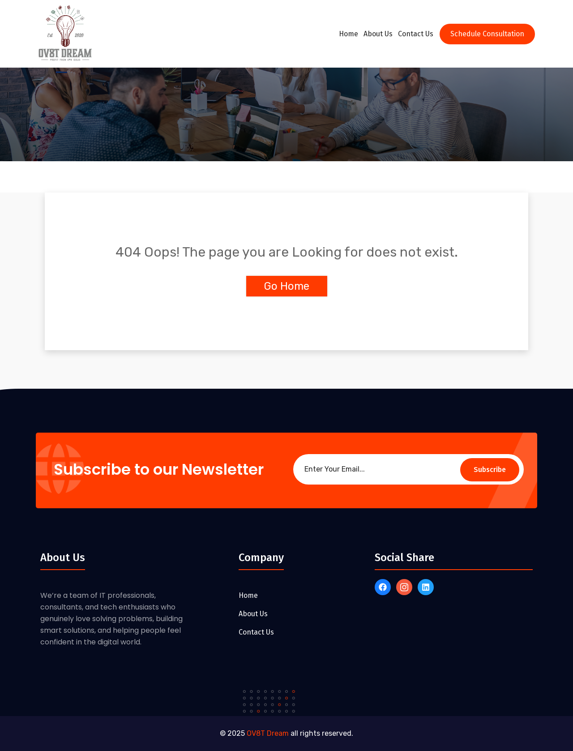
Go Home (286, 286)
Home (348, 34)
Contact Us (415, 34)
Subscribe (490, 469)
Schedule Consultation (487, 34)
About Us (378, 34)
